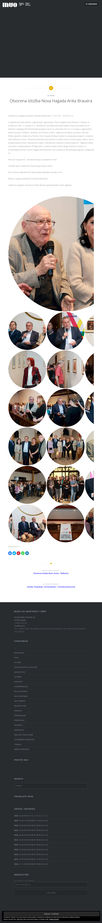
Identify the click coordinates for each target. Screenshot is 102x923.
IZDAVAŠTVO (19, 672)
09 (40, 821)
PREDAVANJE (20, 715)
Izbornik (92, 4)
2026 (16, 816)
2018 (16, 854)
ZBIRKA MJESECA (21, 749)
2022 (16, 835)
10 (42, 821)
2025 (16, 821)
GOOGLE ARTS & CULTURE (25, 667)
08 (37, 825)
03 (25, 816)
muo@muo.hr (19, 626)
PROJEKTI (18, 725)
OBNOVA (18, 711)
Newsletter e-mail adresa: (24, 880)
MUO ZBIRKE (19, 701)
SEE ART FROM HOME (23, 735)
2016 (16, 864)
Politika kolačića (54, 919)
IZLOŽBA (51, 95)
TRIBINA (17, 744)
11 (45, 821)
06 (32, 821)
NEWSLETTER (20, 706)
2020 (16, 845)
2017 (16, 859)
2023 (16, 830)
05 (30, 821)
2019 (16, 850)
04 (28, 816)
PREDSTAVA (19, 720)
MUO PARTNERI (21, 696)
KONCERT (18, 682)
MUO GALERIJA (20, 691)
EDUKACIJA (19, 653)
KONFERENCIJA (21, 686)
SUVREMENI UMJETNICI (24, 740)
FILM (16, 657)
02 (23, 816)
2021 (16, 840)
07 (35, 821)
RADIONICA (19, 730)
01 (20, 816)
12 (47, 821)
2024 (16, 825)
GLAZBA (17, 662)
